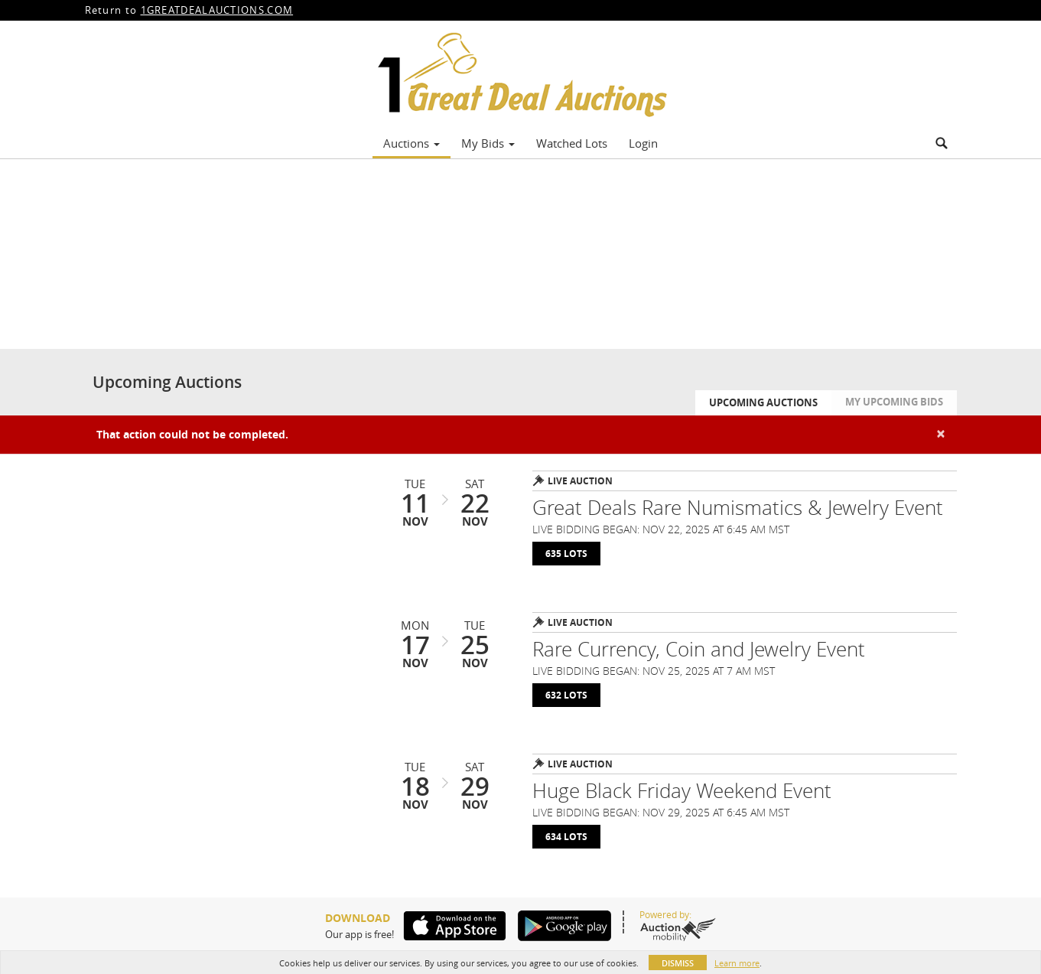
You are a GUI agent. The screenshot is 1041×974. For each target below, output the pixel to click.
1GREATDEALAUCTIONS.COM (217, 10)
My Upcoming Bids (894, 402)
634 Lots (566, 836)
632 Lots (566, 695)
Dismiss (678, 963)
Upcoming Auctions (763, 402)
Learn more (737, 963)
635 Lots (566, 553)
